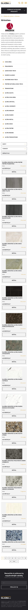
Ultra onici (23, 247)
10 (14, 561)
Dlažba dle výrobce (9, 16)
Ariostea (17, 16)
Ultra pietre (23, 166)
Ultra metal (23, 193)
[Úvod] (1, 16)
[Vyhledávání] (19, 3)
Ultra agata (23, 437)
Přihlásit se (14, 587)
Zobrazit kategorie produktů (14, 10)
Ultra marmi (23, 301)
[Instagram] (22, 3)
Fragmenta (23, 464)
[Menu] (26, 3)
